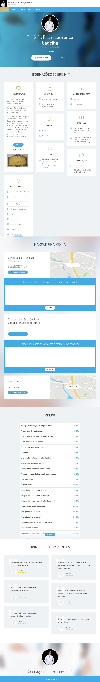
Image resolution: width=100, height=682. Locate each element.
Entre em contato (60, 57)
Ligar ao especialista (17, 272)
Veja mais (18, 144)
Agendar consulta (50, 679)
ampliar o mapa (73, 265)
